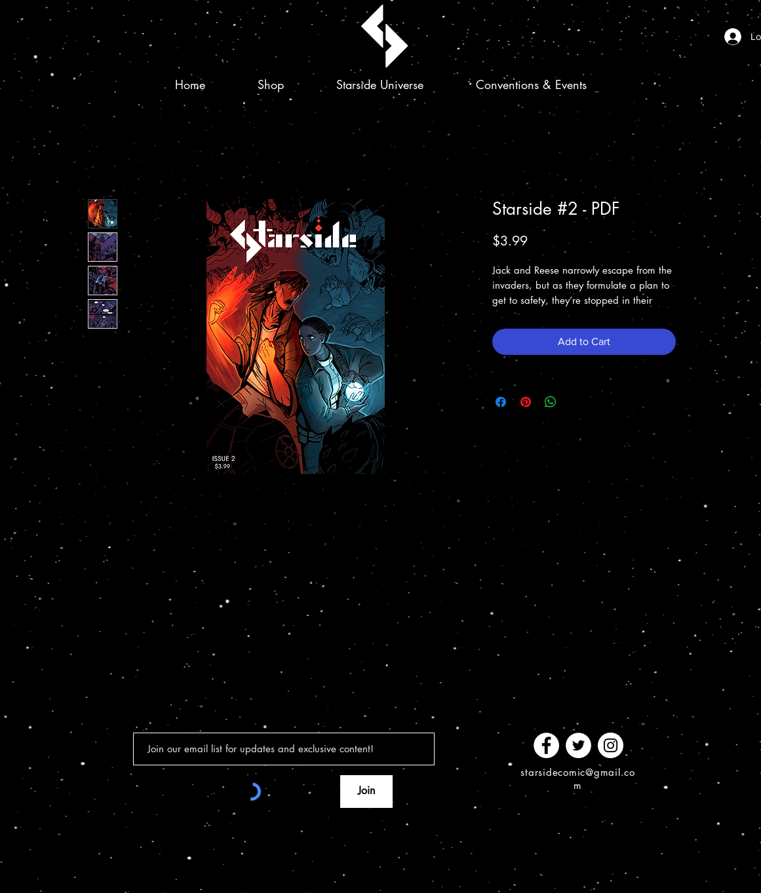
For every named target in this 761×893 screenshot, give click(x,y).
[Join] (366, 791)
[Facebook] (546, 745)
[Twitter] (578, 745)
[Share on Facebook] (501, 402)
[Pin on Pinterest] (526, 402)
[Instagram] (610, 745)
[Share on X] (575, 402)
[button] (380, 84)
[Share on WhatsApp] (550, 402)
